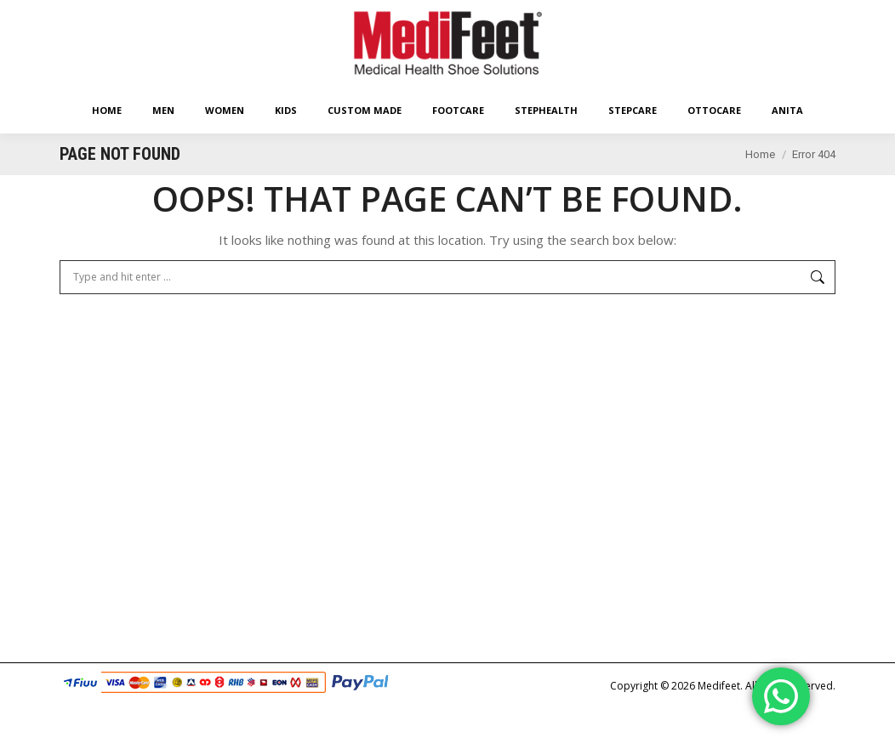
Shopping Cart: (678, 15)
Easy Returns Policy (104, 15)
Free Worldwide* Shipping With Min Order (254, 15)
